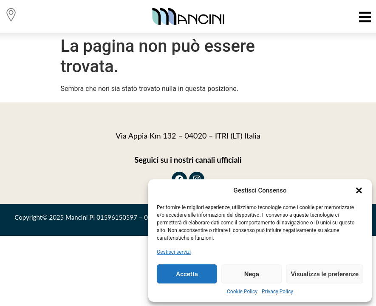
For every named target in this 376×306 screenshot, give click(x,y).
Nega (251, 274)
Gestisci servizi (174, 252)
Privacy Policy (277, 292)
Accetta (187, 274)
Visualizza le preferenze (325, 274)
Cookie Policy (242, 292)
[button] (359, 190)
